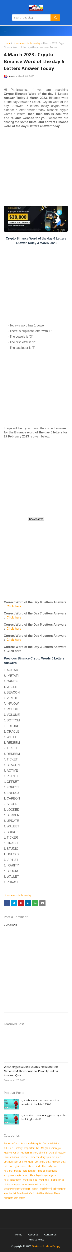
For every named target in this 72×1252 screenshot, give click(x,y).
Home (7, 43)
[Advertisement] (36, 167)
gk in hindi (20, 1166)
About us (33, 1234)
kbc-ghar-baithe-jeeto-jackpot (20, 1170)
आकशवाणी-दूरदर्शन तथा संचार (17, 1188)
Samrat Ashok (11, 1157)
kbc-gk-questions (47, 1170)
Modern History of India (34, 1152)
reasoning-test (30, 1184)
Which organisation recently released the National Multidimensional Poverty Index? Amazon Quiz (31, 1071)
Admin (11, 76)
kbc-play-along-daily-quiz (44, 1175)
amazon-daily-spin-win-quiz (46, 1157)
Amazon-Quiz (11, 1143)
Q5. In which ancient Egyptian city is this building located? (44, 1117)
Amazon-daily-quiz (31, 1143)
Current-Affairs (51, 1143)
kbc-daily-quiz (49, 1166)
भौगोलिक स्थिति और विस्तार (48, 1193)
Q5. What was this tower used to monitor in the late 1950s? (40, 1102)
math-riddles (30, 1179)
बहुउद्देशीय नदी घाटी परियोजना (52, 1188)
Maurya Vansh (11, 1152)
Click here (14, 606)
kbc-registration (12, 1179)
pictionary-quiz (12, 1184)
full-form (8, 1166)
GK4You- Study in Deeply (46, 1246)
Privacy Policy (36, 1239)
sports (43, 1184)
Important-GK (31, 1148)
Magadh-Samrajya (51, 1148)
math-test (44, 1179)
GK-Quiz (8, 1148)
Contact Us (50, 1234)
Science (25, 1157)
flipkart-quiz (58, 1161)
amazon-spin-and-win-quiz (18, 1161)
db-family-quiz (42, 1161)
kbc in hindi (34, 1166)
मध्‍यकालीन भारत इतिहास (14, 1198)
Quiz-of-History (57, 1152)
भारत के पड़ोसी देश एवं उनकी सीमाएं (19, 1193)
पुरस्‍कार (35, 1188)
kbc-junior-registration (16, 1175)
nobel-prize (57, 1179)
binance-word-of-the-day (26, 43)
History (18, 1148)
